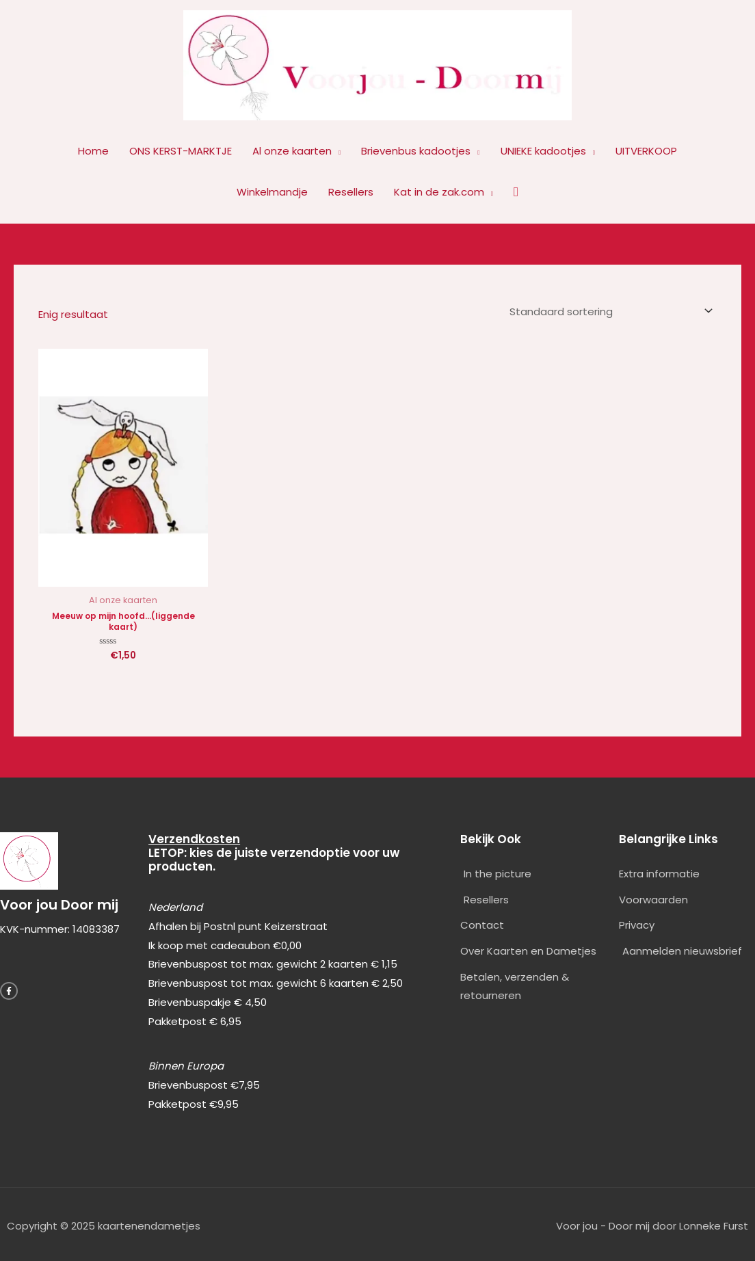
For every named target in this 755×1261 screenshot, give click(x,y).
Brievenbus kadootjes (416, 151)
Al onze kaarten (292, 151)
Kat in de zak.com (439, 192)
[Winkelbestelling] (609, 310)
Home (93, 151)
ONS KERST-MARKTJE (180, 151)
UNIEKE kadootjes (543, 151)
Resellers (350, 192)
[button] (516, 192)
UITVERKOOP (646, 151)
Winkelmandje (272, 192)
